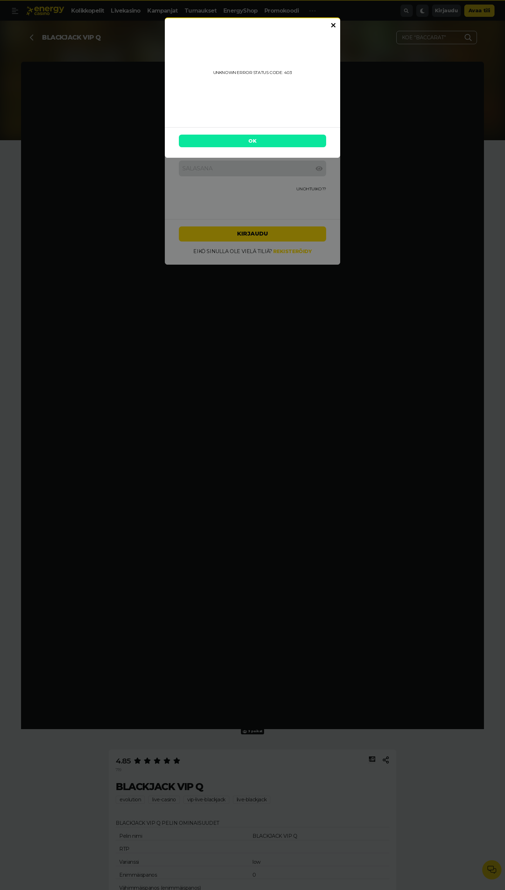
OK (252, 141)
